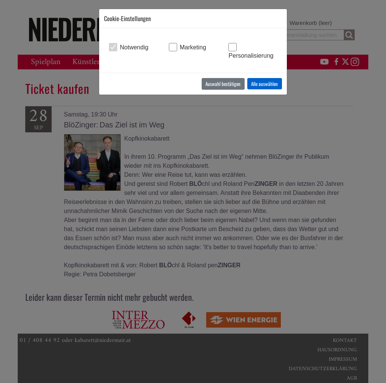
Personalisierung (250, 55)
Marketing (193, 47)
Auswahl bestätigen (222, 83)
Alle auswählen (264, 83)
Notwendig (134, 47)
